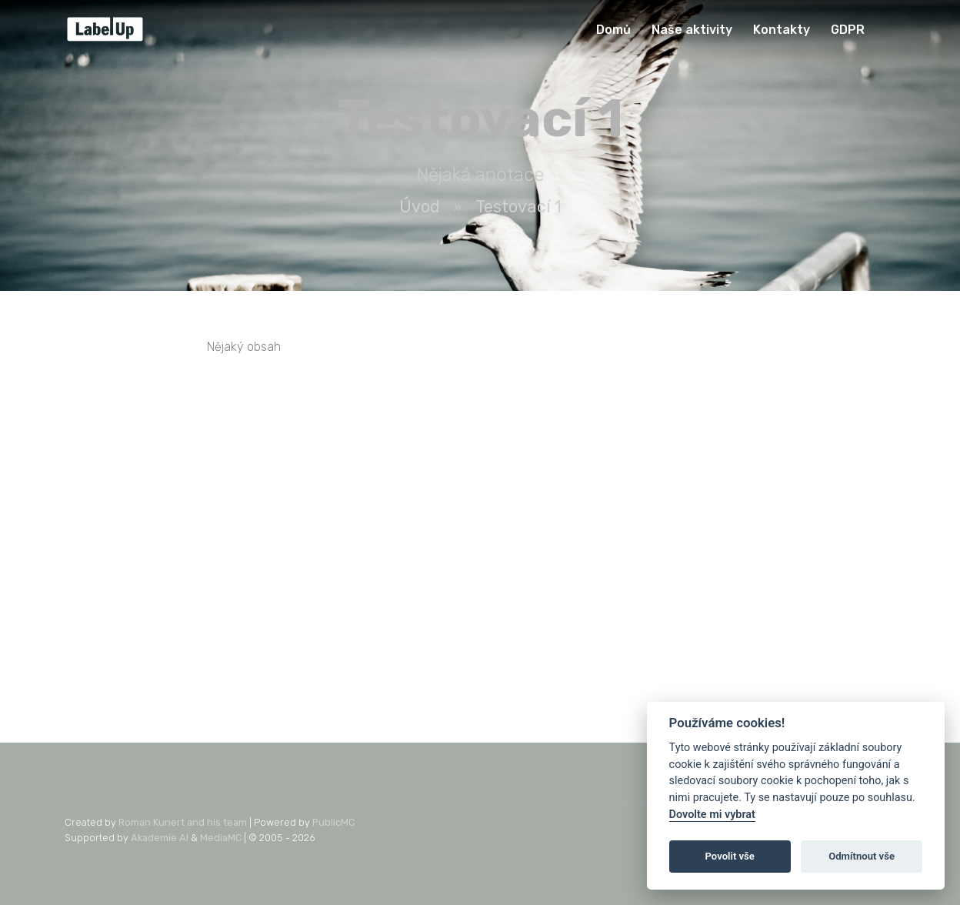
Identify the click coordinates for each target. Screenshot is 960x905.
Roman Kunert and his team (182, 822)
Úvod (419, 206)
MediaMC (221, 837)
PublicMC (333, 822)
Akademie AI (159, 837)
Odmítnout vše (861, 856)
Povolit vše (730, 856)
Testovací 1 (518, 206)
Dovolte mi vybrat (712, 814)
